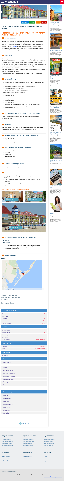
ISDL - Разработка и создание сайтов (53, 477)
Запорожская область (7, 445)
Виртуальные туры (27, 456)
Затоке (15, 46)
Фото (38, 22)
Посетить (25, 462)
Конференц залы (8, 382)
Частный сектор (8, 370)
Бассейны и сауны (9, 376)
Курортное (6, 407)
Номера (32, 22)
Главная (46, 456)
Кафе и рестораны (9, 373)
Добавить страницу (48, 462)
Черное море (5, 460)
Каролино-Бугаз (8, 404)
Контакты (46, 460)
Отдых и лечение (27, 458)
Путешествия (26, 460)
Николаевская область (7, 441)
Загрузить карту (9, 289)
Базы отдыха (7, 362)
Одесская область (6, 439)
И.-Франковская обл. (28, 445)
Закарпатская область (28, 441)
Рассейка (6, 413)
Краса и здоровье (8, 379)
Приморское (7, 398)
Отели (5, 367)
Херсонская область (7, 443)
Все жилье (6, 385)
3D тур (44, 22)
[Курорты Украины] (62, 2)
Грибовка (6, 401)
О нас (45, 458)
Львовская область (27, 443)
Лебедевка (6, 410)
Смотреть (10, 199)
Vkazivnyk (11, 1)
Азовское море (6, 458)
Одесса (5, 395)
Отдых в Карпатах (6, 462)
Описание (25, 22)
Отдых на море (6, 456)
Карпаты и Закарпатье (28, 439)
